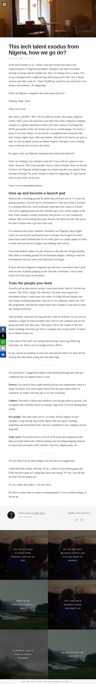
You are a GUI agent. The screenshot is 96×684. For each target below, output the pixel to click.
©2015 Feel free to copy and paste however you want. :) (47, 681)
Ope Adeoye (14, 58)
